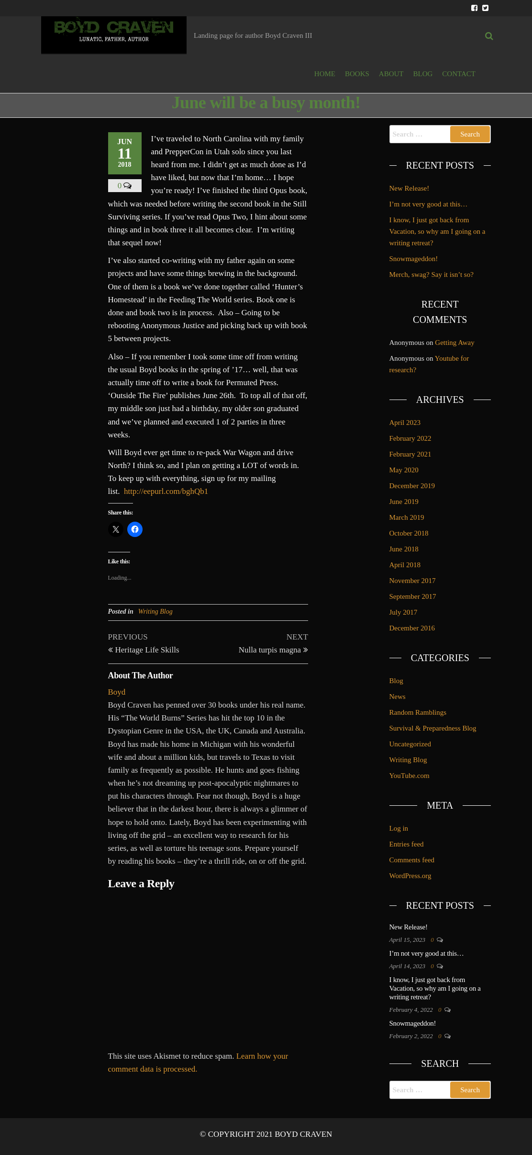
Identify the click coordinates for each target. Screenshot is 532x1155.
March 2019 (406, 517)
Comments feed (412, 860)
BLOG (423, 74)
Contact (459, 74)
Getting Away (454, 342)
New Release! (409, 188)
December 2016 (412, 628)
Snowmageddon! (413, 259)
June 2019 (404, 501)
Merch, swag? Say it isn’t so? (431, 274)
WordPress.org (410, 876)
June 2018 (404, 549)
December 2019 (412, 486)
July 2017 (403, 612)
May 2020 (404, 470)
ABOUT (391, 74)
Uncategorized (410, 744)
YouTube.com (409, 775)
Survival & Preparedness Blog (433, 728)
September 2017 (412, 596)
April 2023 (405, 422)
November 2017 (412, 580)
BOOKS (357, 74)
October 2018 (409, 533)
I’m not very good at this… (428, 204)
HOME (324, 74)
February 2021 (410, 454)
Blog (396, 681)
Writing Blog (155, 611)
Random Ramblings (418, 712)
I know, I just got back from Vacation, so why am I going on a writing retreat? (437, 231)
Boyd (117, 692)
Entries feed (406, 844)
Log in (399, 828)
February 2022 (410, 438)
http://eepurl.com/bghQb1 (166, 491)
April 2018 (405, 565)
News (397, 696)
